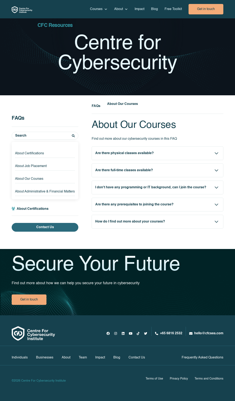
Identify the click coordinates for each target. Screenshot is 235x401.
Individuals (20, 357)
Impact (139, 9)
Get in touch (206, 9)
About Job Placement (31, 166)
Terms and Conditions (209, 378)
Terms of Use (154, 378)
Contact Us (45, 227)
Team (83, 357)
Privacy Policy (179, 378)
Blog (154, 9)
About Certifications (29, 153)
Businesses (44, 357)
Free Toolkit (173, 9)
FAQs (96, 106)
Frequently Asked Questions (202, 357)
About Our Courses (29, 179)
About (66, 357)
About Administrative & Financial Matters (45, 191)
